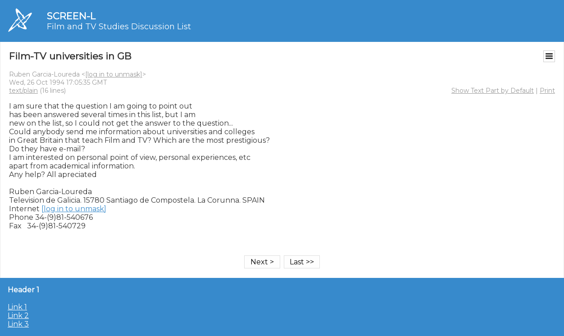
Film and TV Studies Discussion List (119, 27)
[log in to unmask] (113, 74)
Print (547, 90)
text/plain (23, 90)
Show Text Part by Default (492, 90)
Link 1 (17, 307)
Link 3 (18, 324)
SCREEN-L (71, 16)
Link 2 (18, 315)
